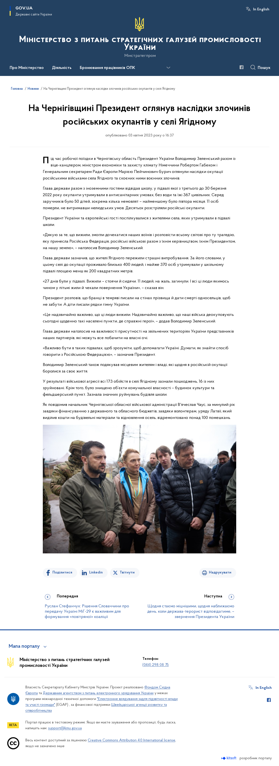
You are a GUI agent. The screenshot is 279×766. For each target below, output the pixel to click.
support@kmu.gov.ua (65, 728)
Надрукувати (220, 572)
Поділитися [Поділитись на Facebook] (62, 572)
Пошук (264, 68)
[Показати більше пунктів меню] (168, 67)
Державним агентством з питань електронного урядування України (98, 693)
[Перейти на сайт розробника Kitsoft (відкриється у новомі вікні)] (229, 758)
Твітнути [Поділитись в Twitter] (127, 572)
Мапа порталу (24, 646)
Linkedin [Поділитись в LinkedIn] (96, 572)
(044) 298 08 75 (155, 665)
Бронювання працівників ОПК (107, 68)
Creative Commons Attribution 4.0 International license (131, 740)
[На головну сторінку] (139, 37)
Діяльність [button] (62, 68)
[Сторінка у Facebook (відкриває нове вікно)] (241, 67)
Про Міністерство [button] (27, 68)
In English (261, 9)
